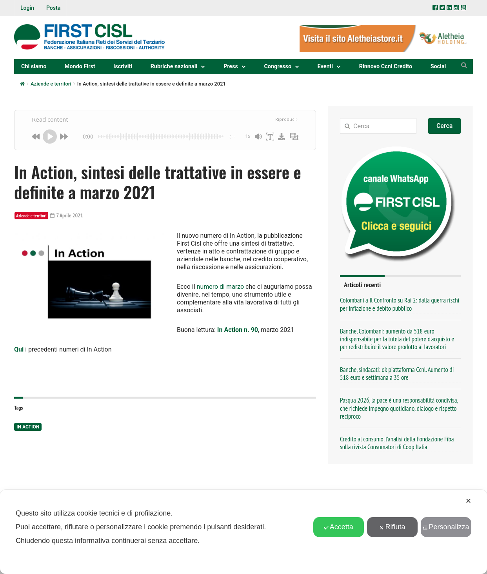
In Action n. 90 (237, 329)
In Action (27, 427)
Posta (53, 8)
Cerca (444, 125)
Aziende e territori (51, 84)
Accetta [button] (338, 527)
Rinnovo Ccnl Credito (385, 66)
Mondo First (80, 66)
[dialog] (243, 532)
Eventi (325, 66)
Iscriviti (122, 66)
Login (27, 8)
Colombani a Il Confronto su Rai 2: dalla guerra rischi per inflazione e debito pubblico (399, 304)
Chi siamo (33, 66)
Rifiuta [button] (392, 527)
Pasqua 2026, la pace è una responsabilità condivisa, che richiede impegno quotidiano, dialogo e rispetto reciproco (399, 408)
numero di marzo (220, 286)
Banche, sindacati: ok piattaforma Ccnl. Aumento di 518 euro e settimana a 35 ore (397, 373)
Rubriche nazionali (174, 66)
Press (231, 66)
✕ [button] (468, 501)
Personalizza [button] (446, 527)
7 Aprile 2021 (66, 215)
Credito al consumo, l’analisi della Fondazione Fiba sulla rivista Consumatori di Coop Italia (397, 443)
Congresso (277, 66)
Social (438, 66)
